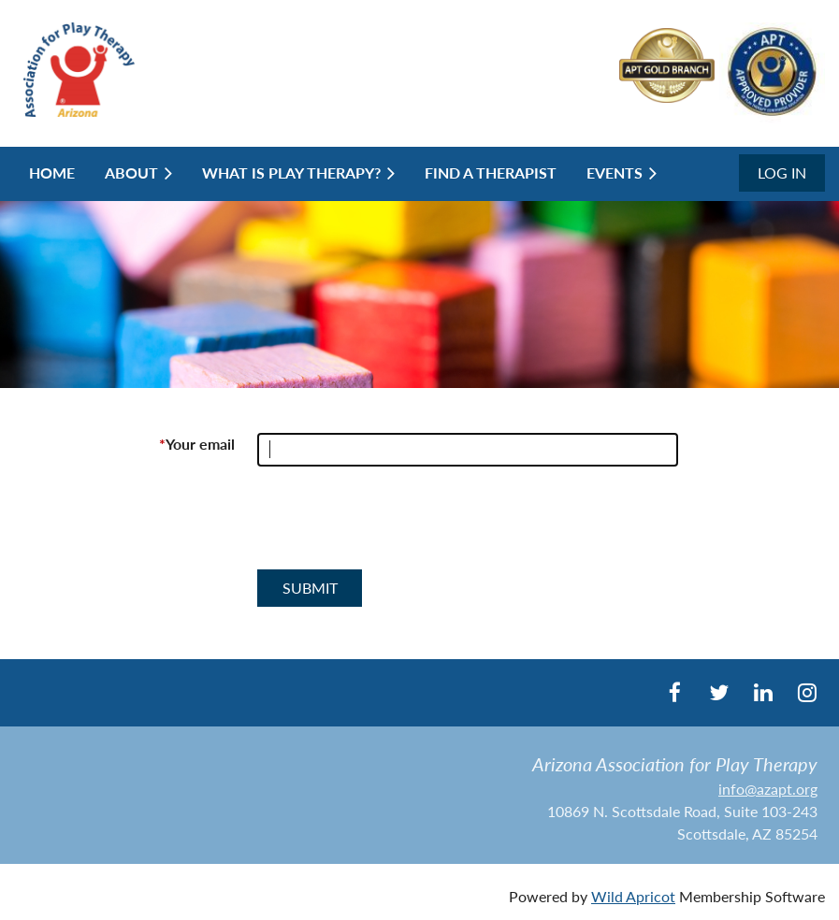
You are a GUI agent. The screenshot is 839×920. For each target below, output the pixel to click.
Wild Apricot (633, 896)
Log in (782, 172)
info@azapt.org (767, 789)
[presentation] (399, 525)
